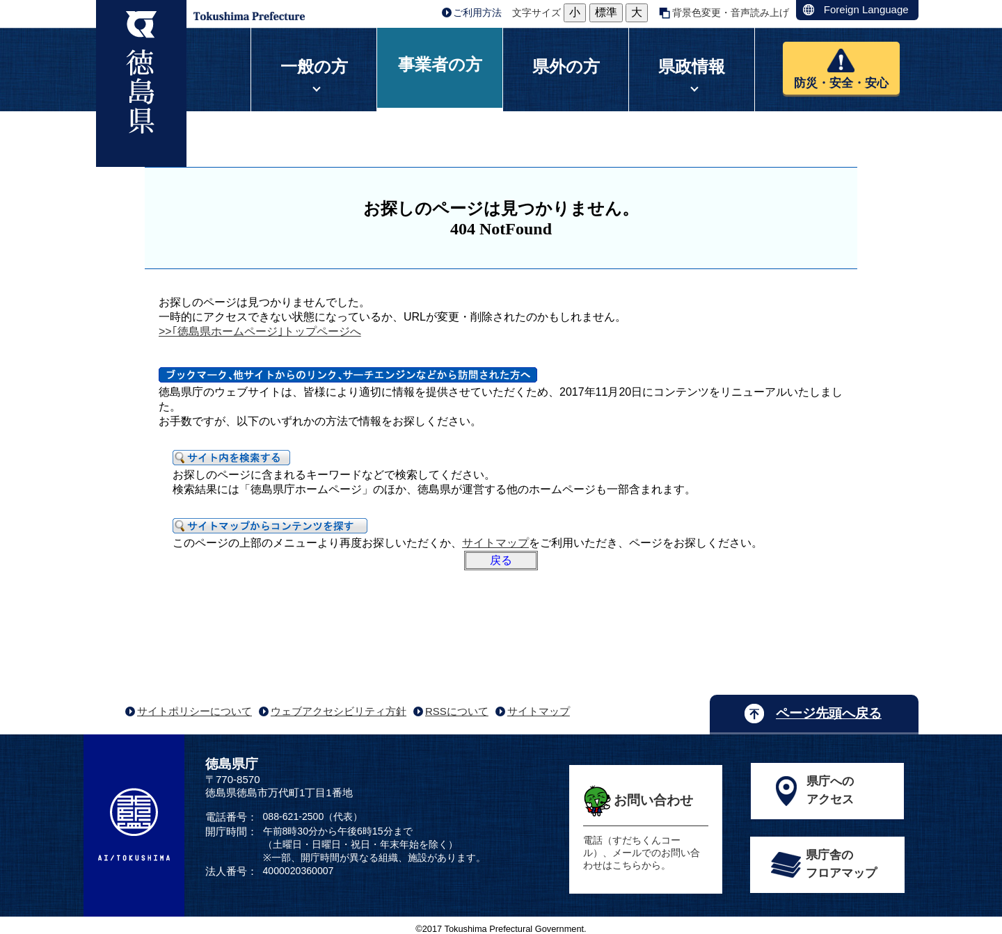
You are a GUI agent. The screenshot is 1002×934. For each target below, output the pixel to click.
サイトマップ (495, 543)
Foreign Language (866, 9)
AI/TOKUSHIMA (134, 824)
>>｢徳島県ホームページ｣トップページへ (260, 331)
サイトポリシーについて (194, 711)
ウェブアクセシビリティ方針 (338, 711)
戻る (501, 560)
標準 (606, 12)
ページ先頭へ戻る (829, 713)
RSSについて (456, 711)
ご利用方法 (477, 12)
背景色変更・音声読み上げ (730, 12)
